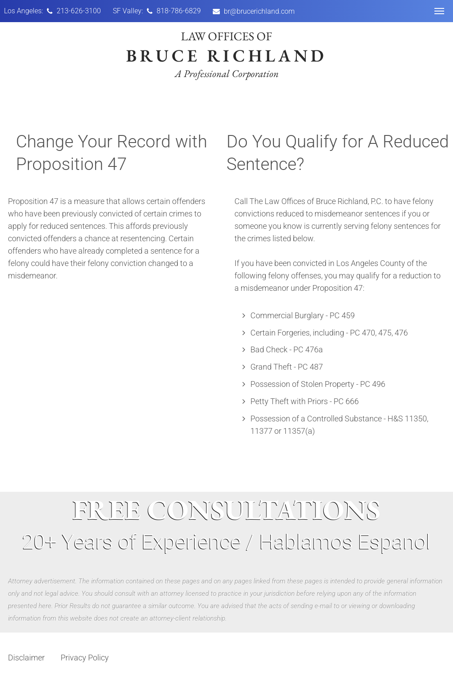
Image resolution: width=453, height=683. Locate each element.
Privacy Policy (85, 657)
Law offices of (226, 54)
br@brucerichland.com (259, 11)
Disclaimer (26, 657)
